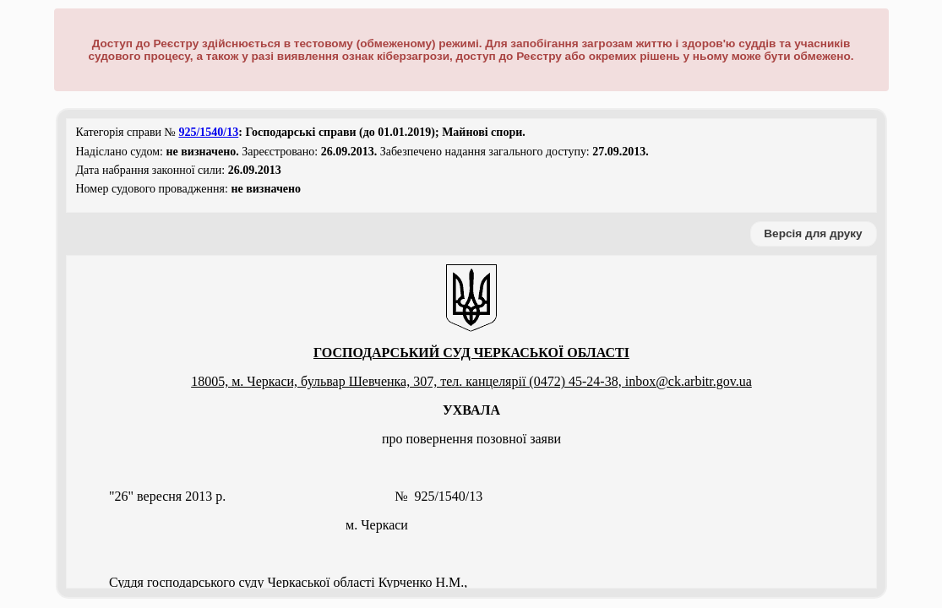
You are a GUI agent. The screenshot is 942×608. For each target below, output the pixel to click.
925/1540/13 (208, 132)
